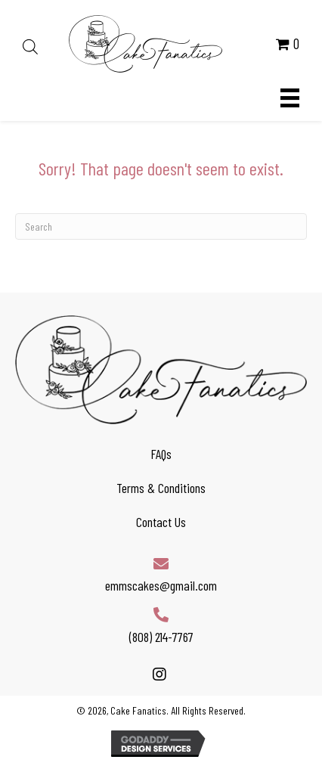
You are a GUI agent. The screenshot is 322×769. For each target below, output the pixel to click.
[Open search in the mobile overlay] (30, 43)
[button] (159, 675)
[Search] (161, 226)
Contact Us (161, 521)
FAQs (161, 453)
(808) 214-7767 (161, 636)
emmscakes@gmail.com (161, 585)
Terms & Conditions (161, 487)
